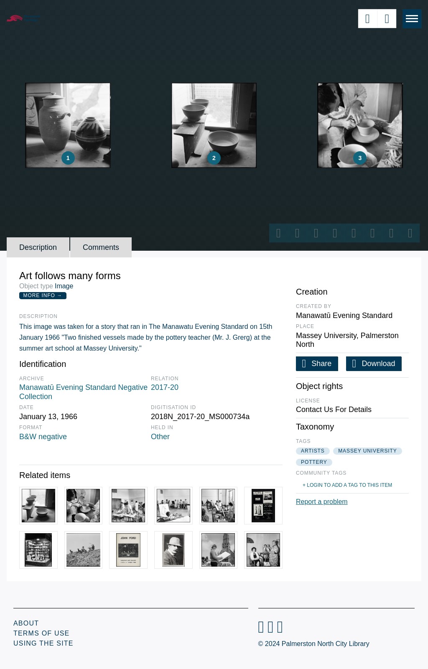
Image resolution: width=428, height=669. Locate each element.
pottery (314, 462)
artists (313, 451)
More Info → (42, 295)
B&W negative (43, 436)
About (26, 623)
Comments (101, 247)
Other (160, 436)
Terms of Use (41, 633)
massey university (367, 451)
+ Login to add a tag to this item (347, 485)
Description (38, 247)
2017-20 (164, 387)
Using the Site (43, 643)
